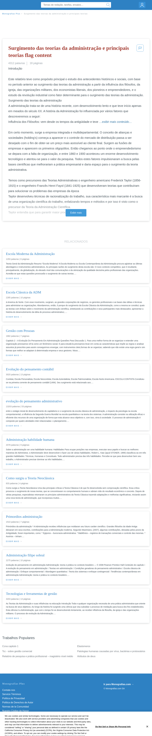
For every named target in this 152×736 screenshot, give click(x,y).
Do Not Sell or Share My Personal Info (22, 715)
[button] (140, 52)
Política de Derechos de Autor (17, 702)
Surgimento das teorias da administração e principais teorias (56, 14)
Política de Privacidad (13, 698)
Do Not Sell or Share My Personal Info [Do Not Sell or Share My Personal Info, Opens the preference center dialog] (113, 731)
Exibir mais (76, 212)
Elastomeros (83, 646)
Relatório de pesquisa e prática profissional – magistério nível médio (37, 656)
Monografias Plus (11, 14)
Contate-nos (8, 690)
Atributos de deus (86, 656)
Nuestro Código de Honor (15, 711)
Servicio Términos (11, 694)
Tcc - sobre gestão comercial (17, 651)
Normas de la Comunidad (15, 706)
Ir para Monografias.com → (119, 684)
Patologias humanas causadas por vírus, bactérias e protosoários (111, 651)
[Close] (147, 731)
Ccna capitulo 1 (10, 646)
